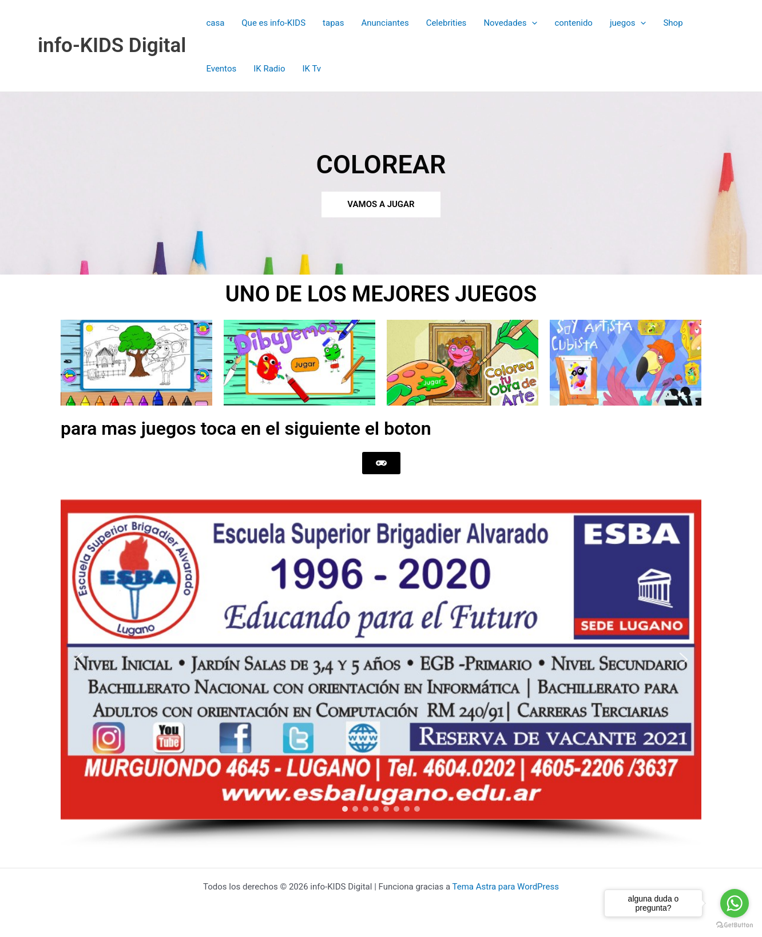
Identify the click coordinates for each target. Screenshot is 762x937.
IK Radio (269, 68)
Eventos (221, 68)
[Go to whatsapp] (734, 903)
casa (215, 23)
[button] (531, 23)
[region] (381, 673)
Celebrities (446, 23)
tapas (333, 23)
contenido (573, 23)
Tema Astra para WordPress (506, 887)
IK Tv (311, 68)
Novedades (510, 23)
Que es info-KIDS (273, 23)
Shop (672, 23)
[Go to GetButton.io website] (734, 925)
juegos (628, 23)
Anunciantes (384, 23)
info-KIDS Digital (112, 45)
